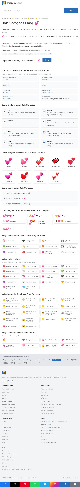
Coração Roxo (9, 252)
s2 (50, 54)
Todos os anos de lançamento (51, 427)
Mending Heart (29, 282)
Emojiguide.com (6, 18)
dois (36, 54)
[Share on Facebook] (5, 484)
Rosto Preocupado (11, 306)
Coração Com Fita (49, 246)
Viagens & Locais (8, 401)
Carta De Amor (67, 252)
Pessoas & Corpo (8, 389)
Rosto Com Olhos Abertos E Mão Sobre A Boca (49, 313)
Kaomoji (44, 439)
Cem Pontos (9, 240)
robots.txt (75, 478)
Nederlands (46, 360)
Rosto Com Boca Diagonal (29, 299)
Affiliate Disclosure (8, 460)
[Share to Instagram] (55, 484)
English (5, 360)
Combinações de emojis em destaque (54, 421)
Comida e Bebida (47, 410)
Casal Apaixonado (10, 339)
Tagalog (41, 363)
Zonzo (26, 246)
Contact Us (5, 466)
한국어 (12, 363)
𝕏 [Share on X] (15, 484)
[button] (20, 78)
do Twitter (5, 433)
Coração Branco (29, 271)
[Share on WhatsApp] (35, 484)
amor (4, 54)
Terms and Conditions (9, 454)
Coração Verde (9, 246)
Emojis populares (47, 433)
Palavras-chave (46, 424)
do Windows (6, 430)
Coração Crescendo (47, 252)
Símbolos (5, 398)
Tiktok (4, 442)
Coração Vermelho (11, 266)
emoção (43, 54)
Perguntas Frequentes (48, 442)
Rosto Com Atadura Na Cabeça (66, 313)
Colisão (46, 240)
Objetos (4, 395)
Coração (32, 18)
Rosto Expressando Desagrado (9, 313)
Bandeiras (5, 392)
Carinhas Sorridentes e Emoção (51, 404)
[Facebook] (3, 381)
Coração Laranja (68, 282)
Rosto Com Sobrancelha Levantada (28, 320)
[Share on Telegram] (45, 484)
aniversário (13, 54)
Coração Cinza (67, 266)
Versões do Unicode (48, 430)
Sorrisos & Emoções (9, 404)
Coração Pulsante (49, 266)
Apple (4, 421)
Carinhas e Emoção (21, 18)
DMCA (4, 463)
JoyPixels (5, 439)
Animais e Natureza (47, 407)
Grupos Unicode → (8, 413)
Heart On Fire (9, 276)
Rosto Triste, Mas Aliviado (29, 306)
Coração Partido (10, 271)
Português (56, 360)
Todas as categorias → (48, 413)
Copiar (47, 60)
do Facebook (6, 427)
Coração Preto (28, 240)
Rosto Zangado (49, 319)
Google (4, 424)
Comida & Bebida (8, 410)
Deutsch (21, 360)
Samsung (5, 436)
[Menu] (76, 3)
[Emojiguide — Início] (4, 373)
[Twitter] (8, 381)
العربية (20, 363)
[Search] (71, 10)
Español (13, 360)
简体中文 (74, 360)
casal (21, 54)
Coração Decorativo (66, 241)
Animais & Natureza (8, 407)
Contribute (5, 451)
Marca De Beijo (29, 252)
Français (29, 360)
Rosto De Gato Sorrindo (68, 299)
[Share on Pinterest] (25, 484)
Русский (65, 360)
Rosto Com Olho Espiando (68, 319)
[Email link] (75, 484)
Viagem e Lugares (47, 401)
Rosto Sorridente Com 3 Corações (49, 345)
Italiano (37, 360)
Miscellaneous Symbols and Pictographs (55, 99)
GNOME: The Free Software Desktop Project (16, 469)
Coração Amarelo (29, 266)
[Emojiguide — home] (12, 3)
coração (29, 54)
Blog (42, 436)
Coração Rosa (48, 271)
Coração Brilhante (30, 276)
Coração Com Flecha (9, 287)
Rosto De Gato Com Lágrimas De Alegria (10, 300)
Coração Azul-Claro (28, 287)
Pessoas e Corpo (47, 389)
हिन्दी (25, 363)
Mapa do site (67, 478)
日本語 (5, 363)
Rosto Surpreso (29, 326)
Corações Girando (69, 345)
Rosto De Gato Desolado (29, 312)
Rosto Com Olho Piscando (49, 299)
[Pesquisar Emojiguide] (33, 10)
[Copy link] (65, 484)
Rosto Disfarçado (68, 306)
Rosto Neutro (48, 306)
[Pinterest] (12, 381)
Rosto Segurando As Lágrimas (10, 319)
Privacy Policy (6, 457)
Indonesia (33, 363)
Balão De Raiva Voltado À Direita (68, 246)
